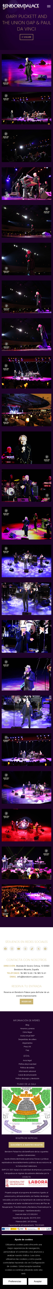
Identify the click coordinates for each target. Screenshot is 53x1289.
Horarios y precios (27, 1028)
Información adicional (27, 1071)
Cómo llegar (27, 1032)
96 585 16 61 (40, 973)
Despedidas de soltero (27, 1039)
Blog (27, 1025)
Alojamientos (27, 1043)
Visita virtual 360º (27, 1036)
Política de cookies (27, 1068)
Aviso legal (27, 1060)
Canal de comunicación (27, 1075)
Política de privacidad (27, 1064)
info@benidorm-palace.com (30, 977)
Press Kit (27, 1047)
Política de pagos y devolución (27, 1078)
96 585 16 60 (26, 973)
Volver (26, 37)
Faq (27, 1050)
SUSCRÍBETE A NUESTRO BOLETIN (26, 1144)
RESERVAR (26, 1001)
